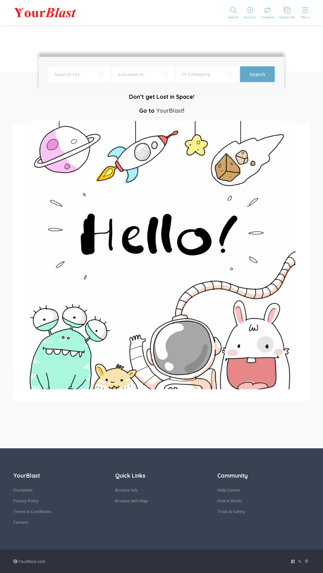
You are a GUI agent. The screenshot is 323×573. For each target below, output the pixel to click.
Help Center (228, 490)
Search (257, 74)
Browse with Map (131, 501)
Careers (20, 522)
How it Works (230, 501)
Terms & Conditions (32, 511)
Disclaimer (23, 490)
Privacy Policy (26, 501)
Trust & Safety (231, 511)
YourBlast (169, 110)
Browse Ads (126, 490)
